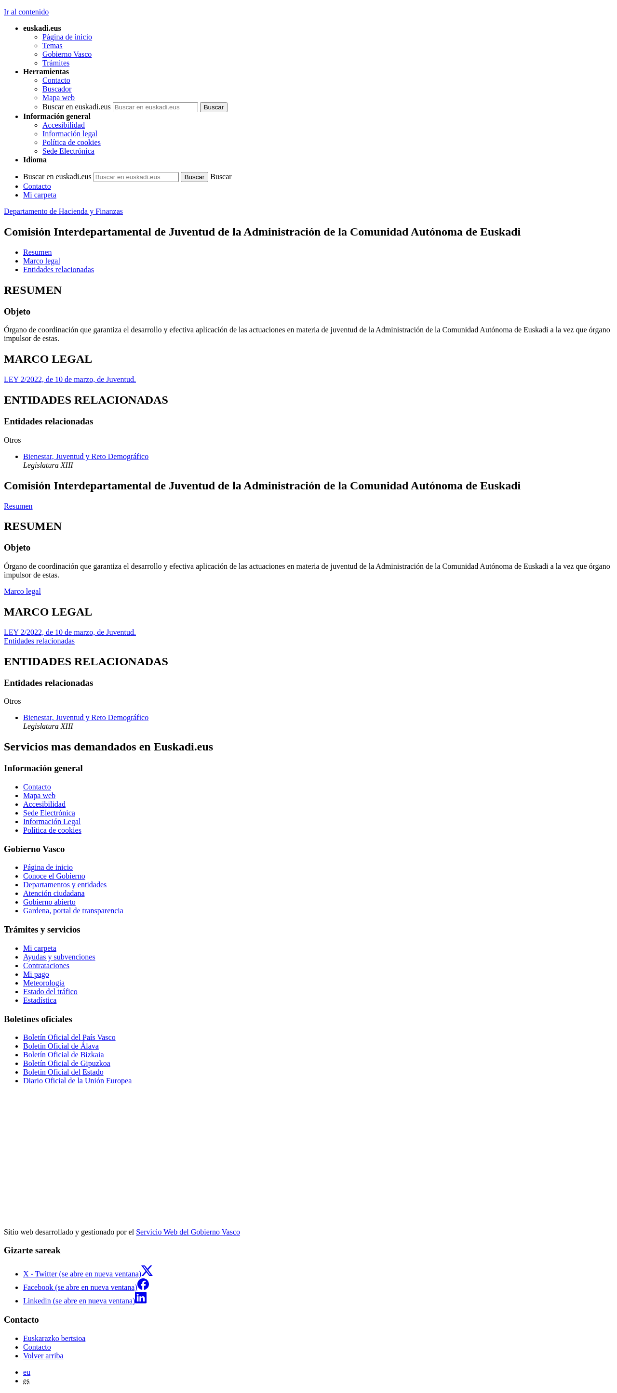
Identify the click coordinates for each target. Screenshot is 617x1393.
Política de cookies (71, 142)
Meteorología (44, 983)
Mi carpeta (39, 195)
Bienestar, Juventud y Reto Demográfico (85, 456)
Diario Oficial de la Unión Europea (77, 1081)
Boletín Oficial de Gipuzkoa (66, 1063)
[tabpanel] (308, 313)
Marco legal (22, 591)
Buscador (56, 89)
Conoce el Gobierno (54, 876)
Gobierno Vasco (67, 54)
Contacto (56, 80)
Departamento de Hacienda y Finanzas (63, 211)
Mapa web (58, 97)
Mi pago (36, 974)
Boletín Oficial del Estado (63, 1072)
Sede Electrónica (68, 151)
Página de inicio (67, 37)
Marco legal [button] (41, 261)
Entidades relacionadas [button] (58, 269)
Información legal (69, 134)
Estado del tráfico (50, 991)
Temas (52, 45)
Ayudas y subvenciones (59, 957)
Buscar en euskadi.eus (76, 107)
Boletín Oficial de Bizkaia (63, 1055)
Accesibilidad (63, 125)
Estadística (39, 1000)
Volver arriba (43, 1356)
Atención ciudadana (54, 893)
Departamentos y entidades (65, 884)
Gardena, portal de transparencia (73, 911)
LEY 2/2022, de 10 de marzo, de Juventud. (70, 379)
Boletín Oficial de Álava (61, 1046)
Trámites (55, 63)
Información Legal (52, 821)
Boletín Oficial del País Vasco (69, 1037)
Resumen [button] (37, 252)
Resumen (18, 506)
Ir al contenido (26, 12)
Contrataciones (46, 965)
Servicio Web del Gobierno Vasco (188, 1232)
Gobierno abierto (49, 902)
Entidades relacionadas (39, 641)
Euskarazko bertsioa (54, 1338)
